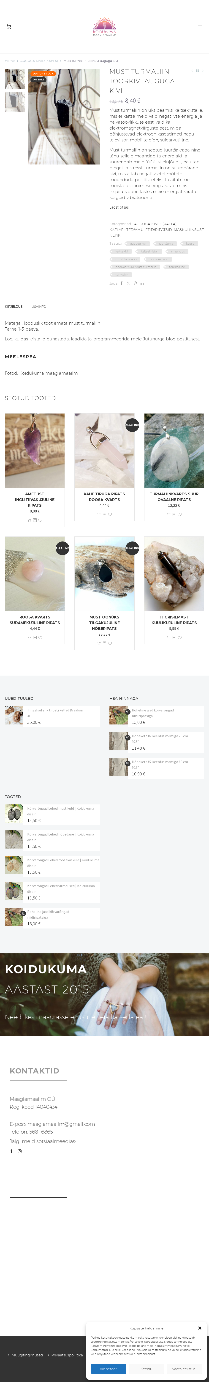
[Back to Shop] (197, 71)
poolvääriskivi (159, 259)
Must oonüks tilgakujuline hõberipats (104, 623)
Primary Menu (200, 27)
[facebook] (11, 1151)
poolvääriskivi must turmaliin (135, 267)
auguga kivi (138, 243)
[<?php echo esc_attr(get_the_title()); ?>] (35, 520)
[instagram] (20, 1151)
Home (10, 61)
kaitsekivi (121, 251)
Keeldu (146, 1369)
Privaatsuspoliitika (67, 1355)
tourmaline (177, 267)
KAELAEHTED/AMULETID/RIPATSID (140, 230)
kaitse (190, 243)
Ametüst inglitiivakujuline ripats (34, 500)
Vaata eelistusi (184, 1369)
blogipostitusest (182, 338)
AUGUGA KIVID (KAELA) (39, 61)
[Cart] (9, 26)
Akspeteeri (108, 1369)
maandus (178, 251)
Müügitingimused (27, 1355)
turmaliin (121, 274)
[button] (200, 1328)
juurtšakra (166, 243)
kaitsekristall (149, 251)
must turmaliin (126, 259)
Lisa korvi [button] (29, 520)
